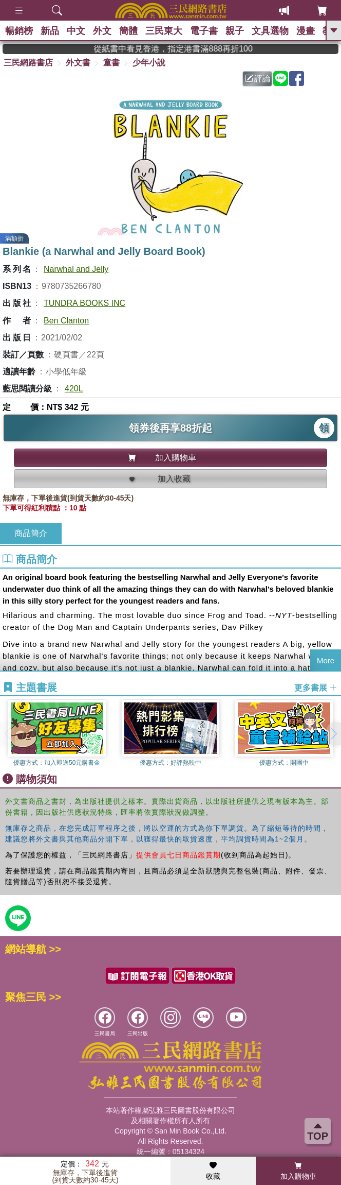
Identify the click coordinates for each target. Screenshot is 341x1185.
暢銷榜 (19, 31)
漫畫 (305, 31)
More (325, 660)
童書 (111, 62)
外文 (102, 31)
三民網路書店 (28, 62)
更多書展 (315, 687)
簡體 (128, 31)
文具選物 (270, 31)
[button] (333, 734)
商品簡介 (30, 533)
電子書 (204, 31)
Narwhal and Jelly (76, 269)
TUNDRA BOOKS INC (84, 303)
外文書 (78, 62)
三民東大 (163, 31)
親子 (234, 31)
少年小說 (148, 62)
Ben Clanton (66, 320)
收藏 (213, 1171)
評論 (258, 78)
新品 (50, 31)
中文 (76, 31)
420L (74, 388)
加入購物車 (298, 1171)
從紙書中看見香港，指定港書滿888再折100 (190, 48)
